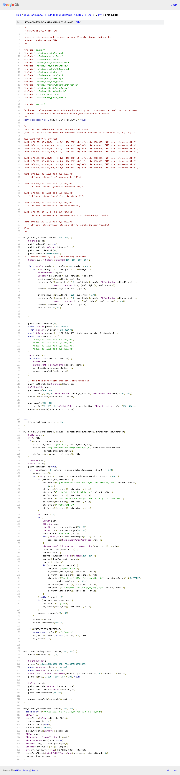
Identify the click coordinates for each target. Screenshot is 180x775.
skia (18, 15)
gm (100, 15)
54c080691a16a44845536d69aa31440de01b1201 (61, 15)
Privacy (26, 770)
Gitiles (18, 770)
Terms (35, 770)
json (174, 770)
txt (167, 770)
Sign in (174, 4)
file (78, 22)
